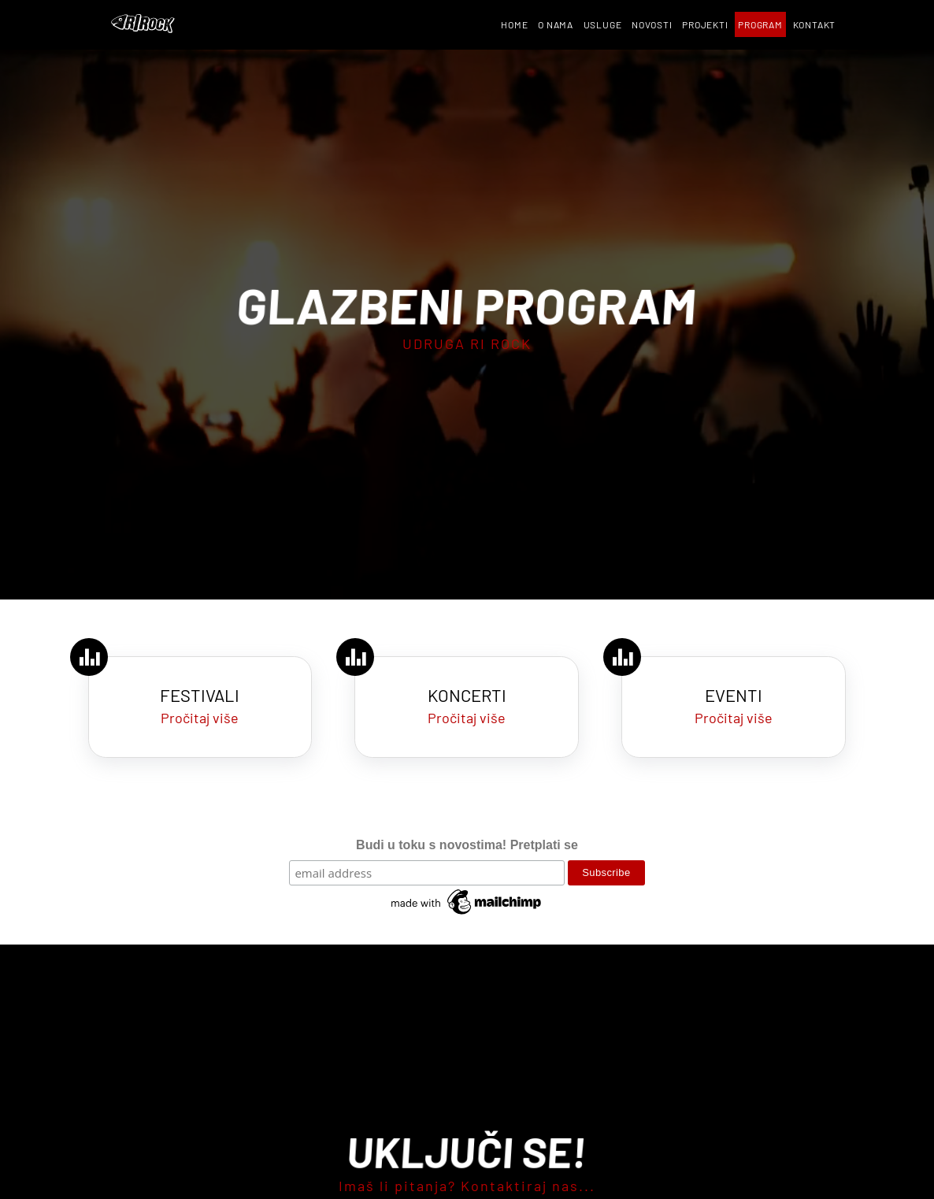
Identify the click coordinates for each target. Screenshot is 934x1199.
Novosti (652, 24)
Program (760, 24)
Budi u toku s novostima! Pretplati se (467, 845)
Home (514, 24)
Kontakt (814, 24)
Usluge (603, 24)
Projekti (705, 24)
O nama (555, 24)
